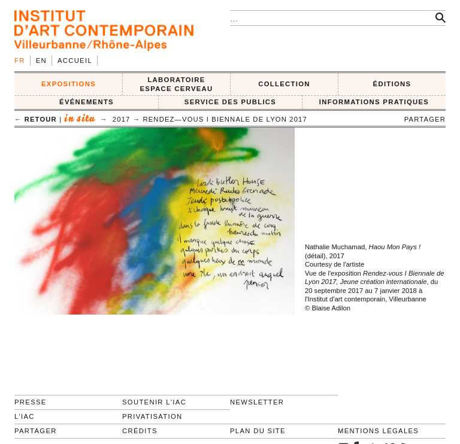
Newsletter (257, 402)
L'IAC (24, 416)
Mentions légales (378, 430)
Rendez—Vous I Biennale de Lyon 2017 (225, 119)
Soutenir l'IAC (154, 402)
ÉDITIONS (392, 83)
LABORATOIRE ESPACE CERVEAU (176, 84)
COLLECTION (284, 83)
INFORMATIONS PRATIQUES (374, 101)
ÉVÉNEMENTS (86, 101)
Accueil (75, 60)
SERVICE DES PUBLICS (230, 101)
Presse (30, 402)
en (41, 60)
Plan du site (258, 430)
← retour (35, 119)
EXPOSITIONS (68, 83)
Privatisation (152, 416)
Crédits (140, 430)
